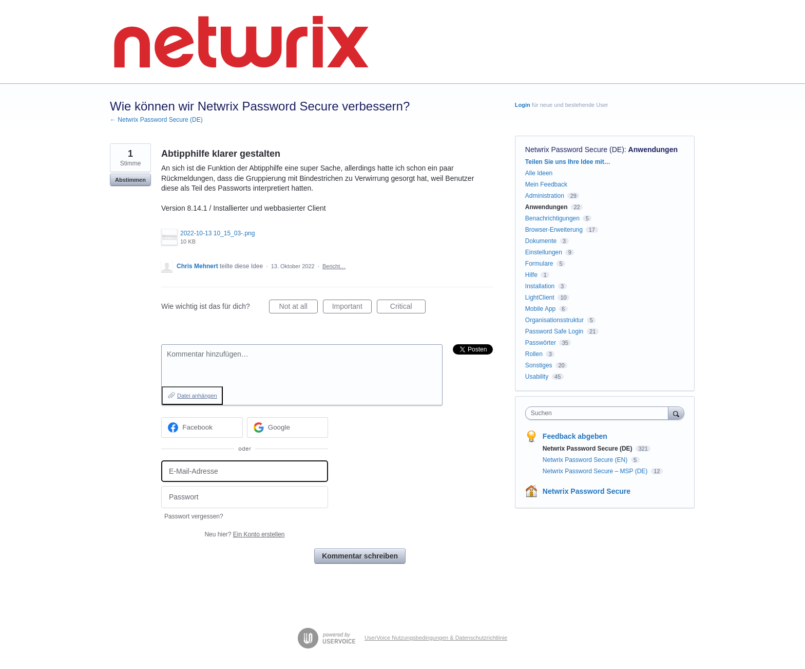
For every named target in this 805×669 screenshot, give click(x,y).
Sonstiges (538, 365)
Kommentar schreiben (360, 556)
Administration (544, 195)
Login (522, 105)
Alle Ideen (538, 173)
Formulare (539, 263)
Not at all (298, 307)
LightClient (539, 297)
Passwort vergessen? (193, 516)
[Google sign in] (288, 427)
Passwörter (540, 342)
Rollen (534, 354)
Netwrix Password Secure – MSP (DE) (596, 471)
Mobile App (540, 308)
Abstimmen (130, 180)
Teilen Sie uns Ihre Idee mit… (567, 161)
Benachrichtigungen (552, 218)
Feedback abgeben (575, 436)
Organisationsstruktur (554, 320)
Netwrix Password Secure (586, 491)
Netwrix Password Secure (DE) (574, 149)
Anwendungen (653, 149)
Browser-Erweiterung (554, 229)
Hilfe (531, 274)
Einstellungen (543, 252)
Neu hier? (244, 534)
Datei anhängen (197, 396)
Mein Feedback (546, 184)
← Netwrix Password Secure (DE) (156, 119)
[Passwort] (244, 497)
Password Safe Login (554, 331)
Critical (408, 307)
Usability (536, 376)
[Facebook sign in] (202, 427)
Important (352, 307)
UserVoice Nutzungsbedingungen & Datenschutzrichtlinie (436, 638)
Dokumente (541, 241)
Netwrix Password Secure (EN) (586, 459)
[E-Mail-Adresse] (244, 471)
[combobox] (599, 413)
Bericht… (334, 266)
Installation (539, 286)
